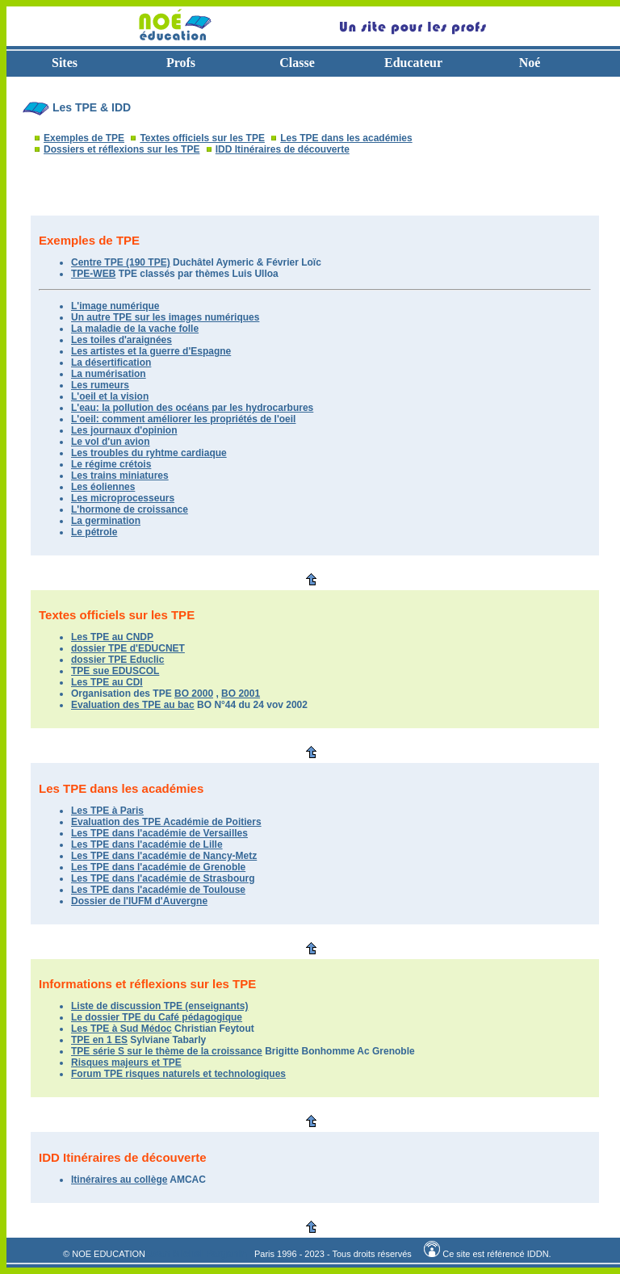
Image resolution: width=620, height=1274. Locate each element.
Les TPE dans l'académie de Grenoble (158, 867)
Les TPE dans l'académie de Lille (147, 844)
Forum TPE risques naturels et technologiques (178, 1073)
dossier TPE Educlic (117, 659)
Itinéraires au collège (119, 1179)
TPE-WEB (93, 273)
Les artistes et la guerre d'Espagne (151, 351)
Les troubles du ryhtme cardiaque (149, 453)
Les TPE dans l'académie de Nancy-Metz (164, 855)
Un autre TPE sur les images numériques (165, 317)
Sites (65, 62)
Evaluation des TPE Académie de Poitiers (166, 822)
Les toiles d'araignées (121, 340)
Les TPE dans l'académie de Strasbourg (163, 878)
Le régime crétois (111, 464)
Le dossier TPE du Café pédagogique (156, 1017)
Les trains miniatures (120, 475)
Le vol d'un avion (110, 441)
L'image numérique (115, 306)
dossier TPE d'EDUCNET (128, 648)
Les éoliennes (103, 486)
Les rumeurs (100, 385)
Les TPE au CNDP (112, 637)
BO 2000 (193, 693)
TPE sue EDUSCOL (115, 671)
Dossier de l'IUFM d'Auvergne (139, 901)
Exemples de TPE (84, 138)
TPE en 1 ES (99, 1040)
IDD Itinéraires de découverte (283, 149)
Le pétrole (94, 532)
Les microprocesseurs (122, 498)
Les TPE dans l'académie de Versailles (159, 833)
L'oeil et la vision (110, 396)
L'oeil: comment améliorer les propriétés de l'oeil (183, 419)
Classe (297, 62)
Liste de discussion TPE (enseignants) (159, 1006)
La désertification (111, 362)
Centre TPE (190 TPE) (120, 262)
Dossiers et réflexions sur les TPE (121, 149)
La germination (105, 520)
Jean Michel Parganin (197, 1253)
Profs (180, 62)
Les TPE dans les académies (346, 138)
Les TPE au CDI (107, 682)
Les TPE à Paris (107, 810)
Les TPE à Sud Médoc (121, 1028)
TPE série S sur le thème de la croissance (166, 1051)
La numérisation (108, 373)
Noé (530, 62)
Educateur (413, 62)
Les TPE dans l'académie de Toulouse (158, 889)
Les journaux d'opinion (124, 430)
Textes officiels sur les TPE (202, 138)
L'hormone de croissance (129, 509)
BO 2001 (240, 693)
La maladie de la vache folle (135, 328)
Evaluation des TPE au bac (133, 704)
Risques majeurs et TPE (126, 1062)
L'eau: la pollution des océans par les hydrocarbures (192, 407)
